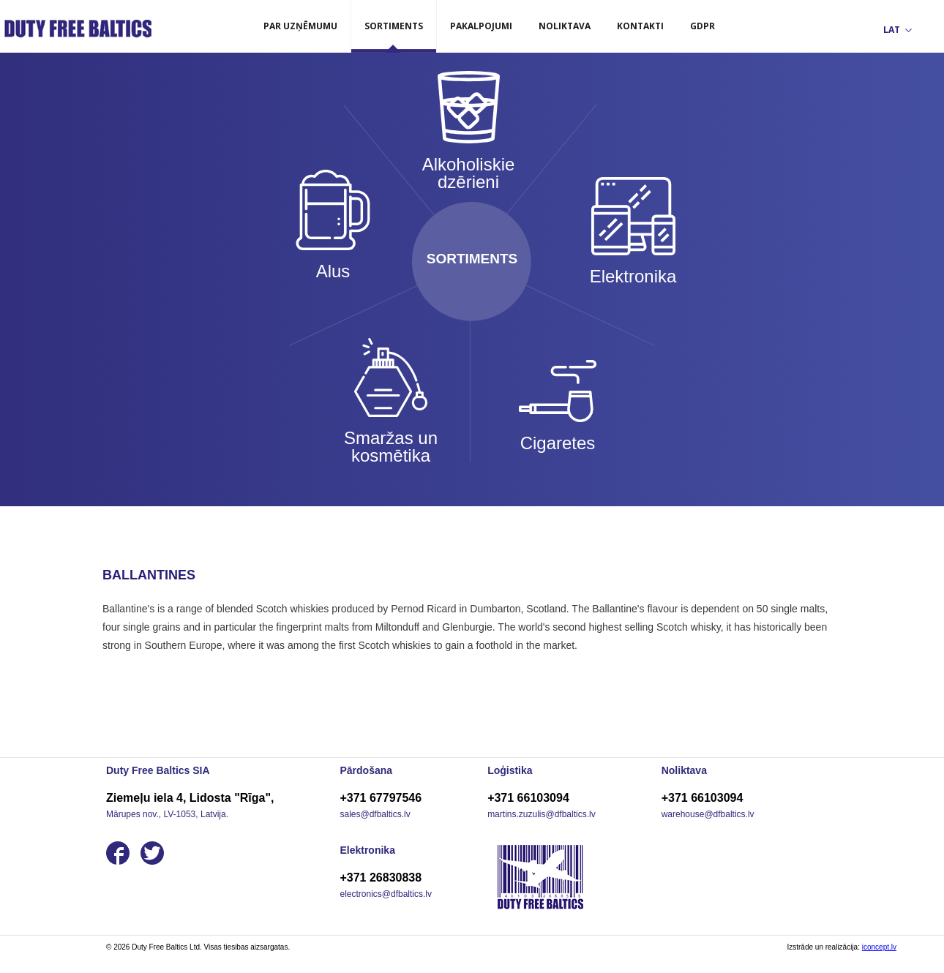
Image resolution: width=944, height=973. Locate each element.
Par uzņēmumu (300, 26)
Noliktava (565, 26)
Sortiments (393, 26)
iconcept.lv (879, 947)
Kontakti (640, 26)
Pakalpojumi (481, 26)
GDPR (702, 26)
